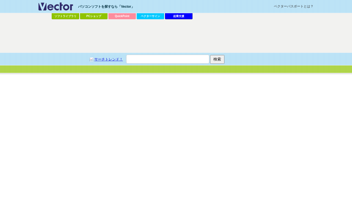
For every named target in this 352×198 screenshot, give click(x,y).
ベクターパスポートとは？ (294, 6)
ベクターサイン (150, 16)
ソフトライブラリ (65, 16)
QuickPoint (122, 16)
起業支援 (178, 16)
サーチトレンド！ (108, 59)
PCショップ (93, 16)
